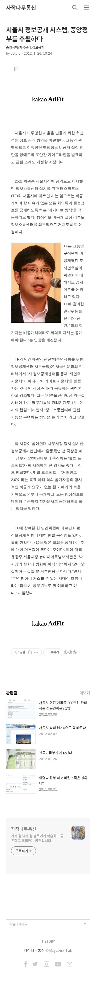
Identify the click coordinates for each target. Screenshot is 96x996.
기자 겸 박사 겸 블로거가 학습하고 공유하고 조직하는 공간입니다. (37, 838)
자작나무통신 (21, 7)
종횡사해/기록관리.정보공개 (25, 47)
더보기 (85, 693)
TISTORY (48, 941)
